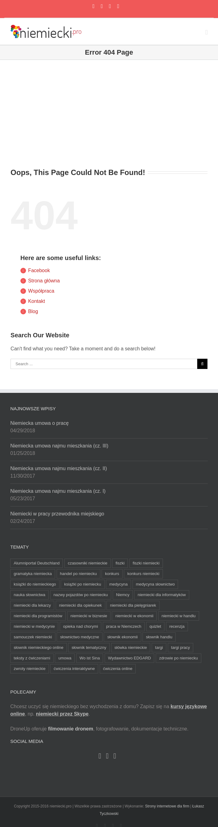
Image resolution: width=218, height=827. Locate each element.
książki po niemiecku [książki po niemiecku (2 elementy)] (82, 584)
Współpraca (41, 291)
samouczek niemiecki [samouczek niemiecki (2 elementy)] (33, 637)
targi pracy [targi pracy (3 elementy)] (180, 647)
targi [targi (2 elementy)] (159, 647)
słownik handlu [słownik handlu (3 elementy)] (159, 637)
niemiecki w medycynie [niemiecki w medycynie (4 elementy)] (34, 626)
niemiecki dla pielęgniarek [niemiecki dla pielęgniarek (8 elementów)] (133, 605)
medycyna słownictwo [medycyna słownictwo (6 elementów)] (155, 584)
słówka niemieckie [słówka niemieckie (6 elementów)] (131, 647)
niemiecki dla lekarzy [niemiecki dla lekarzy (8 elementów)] (32, 605)
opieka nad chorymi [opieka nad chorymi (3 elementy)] (80, 626)
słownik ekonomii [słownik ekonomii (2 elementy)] (122, 637)
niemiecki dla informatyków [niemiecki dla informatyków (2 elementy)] (161, 594)
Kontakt (36, 301)
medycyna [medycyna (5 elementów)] (118, 584)
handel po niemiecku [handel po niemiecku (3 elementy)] (78, 573)
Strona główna (44, 280)
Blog (33, 311)
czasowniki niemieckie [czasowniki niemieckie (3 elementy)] (87, 563)
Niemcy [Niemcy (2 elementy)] (122, 594)
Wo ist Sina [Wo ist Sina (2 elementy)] (90, 658)
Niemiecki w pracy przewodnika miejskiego (57, 513)
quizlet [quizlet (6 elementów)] (155, 626)
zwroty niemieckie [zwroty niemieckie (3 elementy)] (30, 668)
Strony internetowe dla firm (167, 806)
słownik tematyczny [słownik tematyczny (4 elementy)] (89, 647)
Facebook (39, 270)
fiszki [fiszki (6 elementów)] (120, 563)
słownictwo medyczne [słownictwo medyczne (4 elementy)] (79, 637)
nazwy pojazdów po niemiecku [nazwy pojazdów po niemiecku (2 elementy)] (81, 594)
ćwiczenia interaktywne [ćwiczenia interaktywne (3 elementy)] (74, 668)
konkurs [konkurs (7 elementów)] (112, 573)
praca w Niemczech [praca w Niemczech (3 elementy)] (123, 626)
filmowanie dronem (70, 728)
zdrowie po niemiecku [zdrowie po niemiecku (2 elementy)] (178, 658)
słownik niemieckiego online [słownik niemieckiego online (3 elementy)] (38, 647)
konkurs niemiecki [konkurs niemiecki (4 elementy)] (143, 573)
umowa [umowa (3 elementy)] (64, 658)
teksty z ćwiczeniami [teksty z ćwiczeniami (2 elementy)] (32, 658)
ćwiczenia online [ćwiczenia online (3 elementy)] (118, 668)
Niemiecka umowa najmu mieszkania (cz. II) (58, 468)
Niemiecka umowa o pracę (39, 423)
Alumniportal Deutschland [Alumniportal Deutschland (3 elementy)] (36, 563)
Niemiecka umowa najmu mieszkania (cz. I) (58, 491)
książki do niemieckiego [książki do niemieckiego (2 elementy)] (35, 584)
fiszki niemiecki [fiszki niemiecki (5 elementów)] (146, 563)
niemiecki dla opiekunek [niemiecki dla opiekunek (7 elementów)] (80, 605)
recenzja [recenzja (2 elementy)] (177, 626)
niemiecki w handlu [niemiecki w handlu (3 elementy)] (179, 616)
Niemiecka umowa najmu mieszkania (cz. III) (59, 445)
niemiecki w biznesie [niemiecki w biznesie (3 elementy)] (89, 616)
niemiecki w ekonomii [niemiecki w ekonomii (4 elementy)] (134, 616)
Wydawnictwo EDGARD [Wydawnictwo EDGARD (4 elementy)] (129, 658)
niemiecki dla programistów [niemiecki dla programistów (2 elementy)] (38, 616)
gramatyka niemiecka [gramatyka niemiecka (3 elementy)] (33, 573)
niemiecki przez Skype (62, 714)
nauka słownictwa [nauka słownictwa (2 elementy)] (29, 594)
